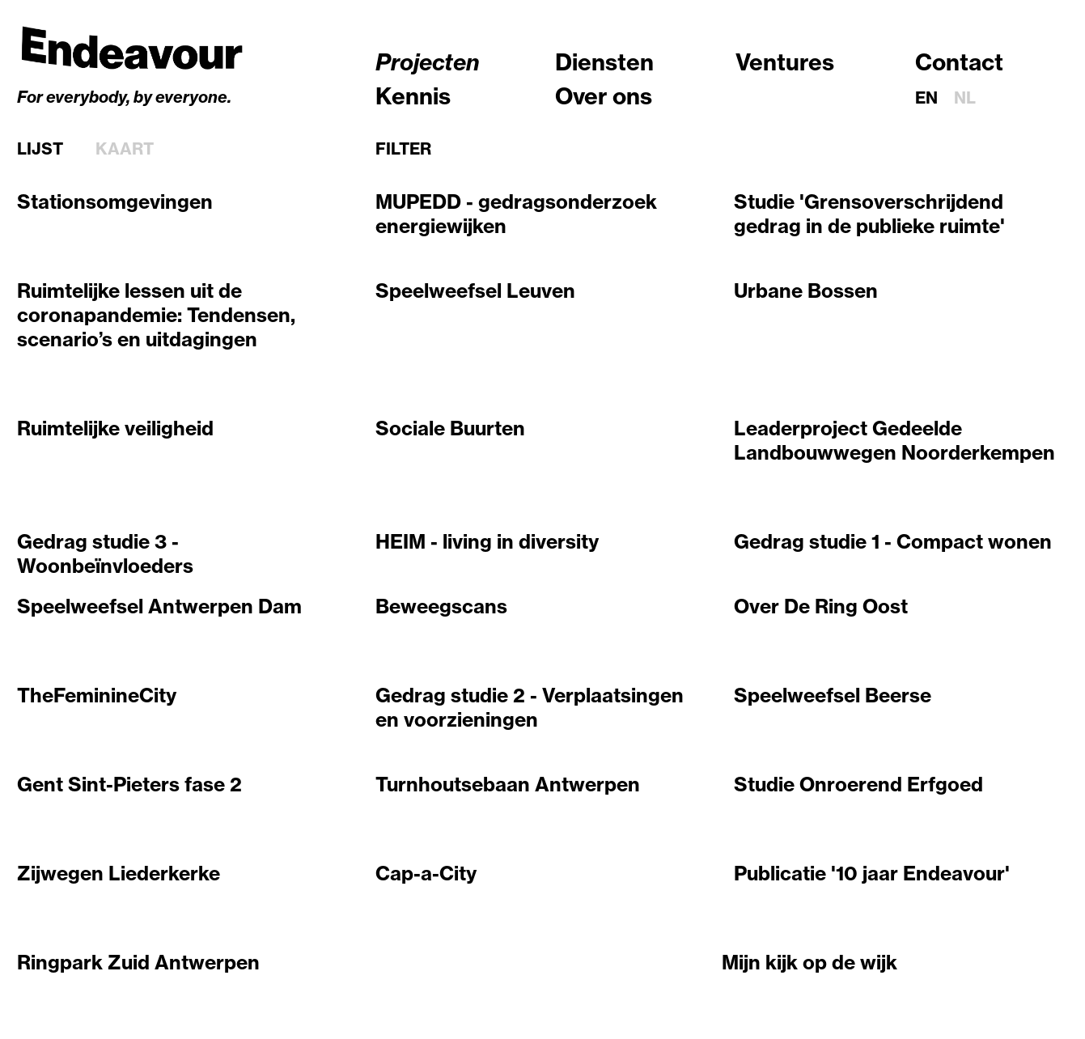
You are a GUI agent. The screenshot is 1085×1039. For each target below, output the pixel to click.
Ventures (784, 62)
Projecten (427, 62)
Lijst (40, 149)
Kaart (124, 149)
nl (965, 97)
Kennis (413, 96)
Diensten (604, 62)
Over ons (603, 96)
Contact (959, 62)
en (926, 97)
